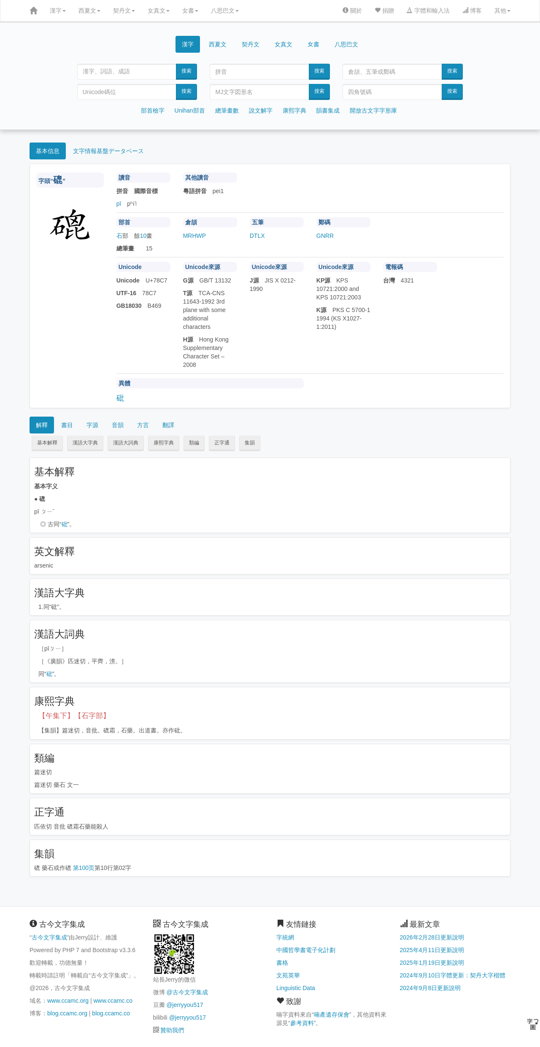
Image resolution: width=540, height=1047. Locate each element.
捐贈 (384, 10)
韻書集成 (328, 110)
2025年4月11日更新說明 (432, 950)
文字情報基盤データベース (108, 151)
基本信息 (47, 151)
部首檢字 (153, 110)
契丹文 (124, 10)
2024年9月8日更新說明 (430, 988)
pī (119, 203)
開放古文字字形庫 (373, 110)
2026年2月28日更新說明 (432, 937)
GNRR (325, 235)
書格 (282, 962)
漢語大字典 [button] (85, 443)
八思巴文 (225, 10)
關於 (352, 10)
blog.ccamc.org (67, 1013)
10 (143, 235)
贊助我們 (172, 1030)
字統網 (285, 937)
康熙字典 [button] (164, 443)
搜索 (186, 71)
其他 (502, 10)
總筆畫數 (227, 110)
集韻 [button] (250, 443)
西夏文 (89, 10)
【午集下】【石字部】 (74, 716)
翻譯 (168, 425)
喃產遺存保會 (331, 1014)
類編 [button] (194, 443)
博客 (472, 10)
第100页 (83, 867)
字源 (92, 425)
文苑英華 (288, 975)
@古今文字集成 (187, 992)
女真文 (159, 10)
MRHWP (194, 235)
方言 (143, 425)
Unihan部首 (190, 110)
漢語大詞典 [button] (125, 443)
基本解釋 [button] (47, 443)
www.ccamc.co (112, 1000)
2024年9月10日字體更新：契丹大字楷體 (453, 975)
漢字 (58, 10)
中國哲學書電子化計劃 (305, 950)
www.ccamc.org (68, 1000)
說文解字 (261, 110)
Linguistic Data (295, 988)
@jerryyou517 (184, 1004)
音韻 (118, 425)
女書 (190, 10)
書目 (67, 425)
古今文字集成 (49, 937)
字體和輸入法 (428, 10)
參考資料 (302, 1023)
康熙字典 (294, 110)
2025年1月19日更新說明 (432, 962)
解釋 (42, 425)
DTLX (257, 235)
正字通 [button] (222, 443)
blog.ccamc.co (111, 1013)
